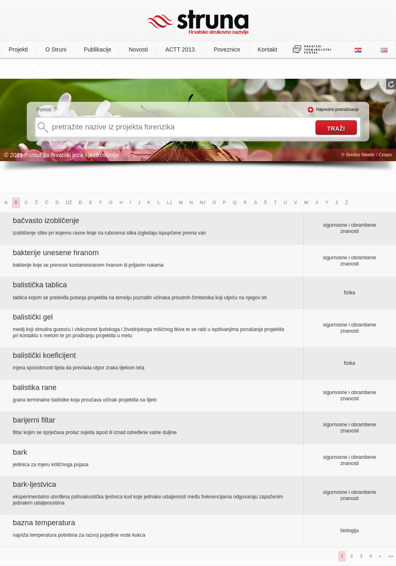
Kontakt (267, 49)
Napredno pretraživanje (337, 109)
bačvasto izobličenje (46, 220)
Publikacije (97, 49)
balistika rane (35, 387)
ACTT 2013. (180, 49)
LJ (169, 202)
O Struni (55, 49)
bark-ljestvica (34, 484)
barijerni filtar (34, 420)
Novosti (138, 49)
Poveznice (227, 49)
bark (20, 452)
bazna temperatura (44, 523)
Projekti (18, 49)
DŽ (69, 202)
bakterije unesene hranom (56, 253)
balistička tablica (40, 285)
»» (391, 556)
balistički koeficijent (44, 355)
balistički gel (33, 317)
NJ (202, 202)
